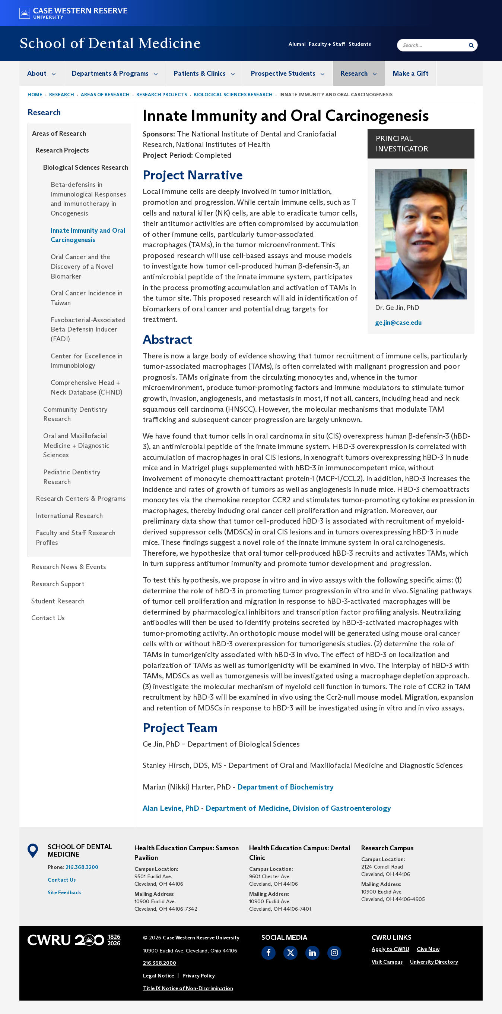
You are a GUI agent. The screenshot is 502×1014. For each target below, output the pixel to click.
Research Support (58, 584)
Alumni (297, 44)
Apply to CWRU (390, 949)
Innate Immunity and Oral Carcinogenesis (88, 235)
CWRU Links (392, 938)
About (45, 73)
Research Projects (161, 94)
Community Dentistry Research (75, 414)
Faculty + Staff (327, 44)
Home (35, 94)
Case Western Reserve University (201, 937)
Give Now (428, 949)
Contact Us (48, 618)
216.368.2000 (159, 963)
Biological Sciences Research (233, 94)
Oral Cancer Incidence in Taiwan (87, 298)
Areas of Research (105, 94)
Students (360, 44)
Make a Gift (411, 73)
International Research (69, 516)
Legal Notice (158, 975)
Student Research (58, 601)
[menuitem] (41, 73)
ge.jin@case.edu (398, 322)
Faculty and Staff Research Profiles (75, 538)
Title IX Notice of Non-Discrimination (188, 988)
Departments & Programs (119, 73)
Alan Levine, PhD (171, 808)
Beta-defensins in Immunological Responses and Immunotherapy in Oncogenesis (88, 198)
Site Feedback (64, 892)
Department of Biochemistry (285, 786)
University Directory (434, 961)
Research (363, 73)
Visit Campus (387, 961)
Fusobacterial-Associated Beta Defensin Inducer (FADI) (88, 329)
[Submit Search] (471, 45)
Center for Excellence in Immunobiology (87, 361)
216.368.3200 (82, 867)
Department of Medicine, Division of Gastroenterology (298, 808)
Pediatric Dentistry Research (72, 477)
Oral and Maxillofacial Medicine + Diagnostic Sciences (76, 445)
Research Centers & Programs (81, 499)
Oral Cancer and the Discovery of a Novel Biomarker (82, 266)
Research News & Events (68, 567)
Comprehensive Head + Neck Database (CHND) (87, 387)
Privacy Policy (198, 975)
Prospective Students (292, 73)
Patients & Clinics (208, 73)
